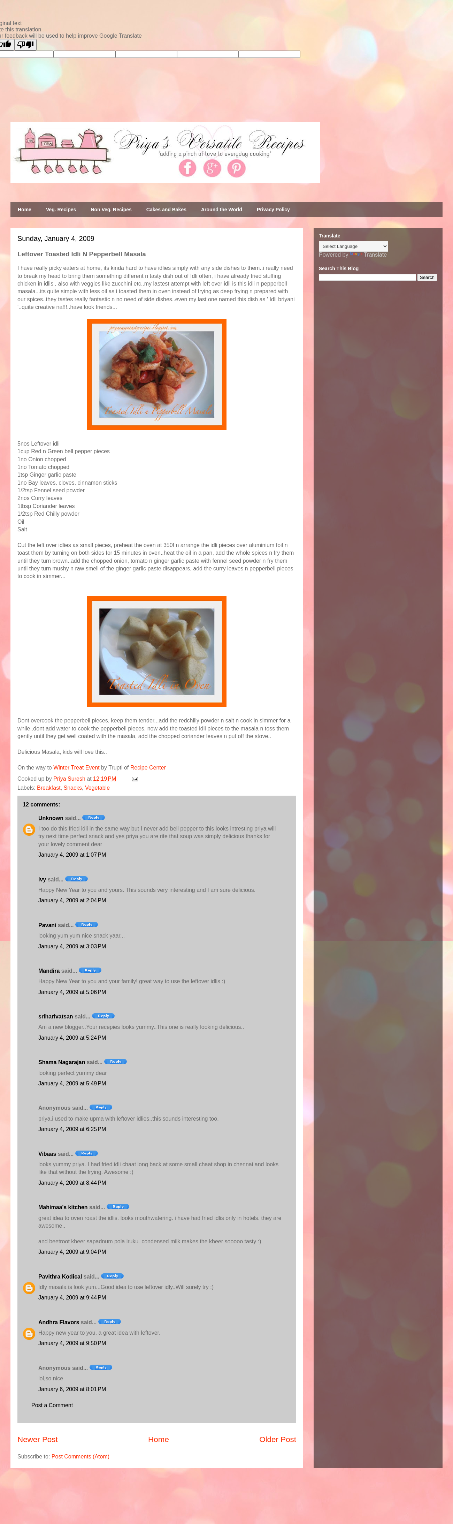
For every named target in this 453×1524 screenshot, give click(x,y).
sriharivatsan (55, 1016)
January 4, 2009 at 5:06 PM (72, 992)
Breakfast (49, 788)
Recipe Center (148, 768)
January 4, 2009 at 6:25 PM (72, 1129)
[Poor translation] (25, 45)
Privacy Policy (273, 209)
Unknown (50, 818)
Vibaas (47, 1154)
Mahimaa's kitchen (63, 1207)
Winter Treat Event (76, 768)
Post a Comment (52, 1405)
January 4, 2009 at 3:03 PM (72, 946)
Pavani (47, 925)
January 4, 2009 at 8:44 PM (72, 1183)
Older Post (277, 1439)
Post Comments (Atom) (80, 1456)
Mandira (49, 971)
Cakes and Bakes (166, 209)
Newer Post (37, 1439)
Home (24, 209)
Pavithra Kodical (60, 1277)
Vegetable (97, 788)
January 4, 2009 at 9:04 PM (72, 1252)
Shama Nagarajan (61, 1062)
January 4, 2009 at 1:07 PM (72, 855)
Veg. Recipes (61, 209)
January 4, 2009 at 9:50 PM (72, 1343)
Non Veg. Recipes (111, 209)
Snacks (73, 788)
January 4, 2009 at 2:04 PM (72, 900)
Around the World (221, 209)
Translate (368, 255)
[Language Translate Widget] (353, 246)
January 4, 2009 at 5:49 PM (72, 1083)
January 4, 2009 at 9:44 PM (72, 1298)
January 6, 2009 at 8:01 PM (72, 1389)
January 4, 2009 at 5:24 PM (72, 1038)
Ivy (42, 879)
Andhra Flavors (58, 1322)
